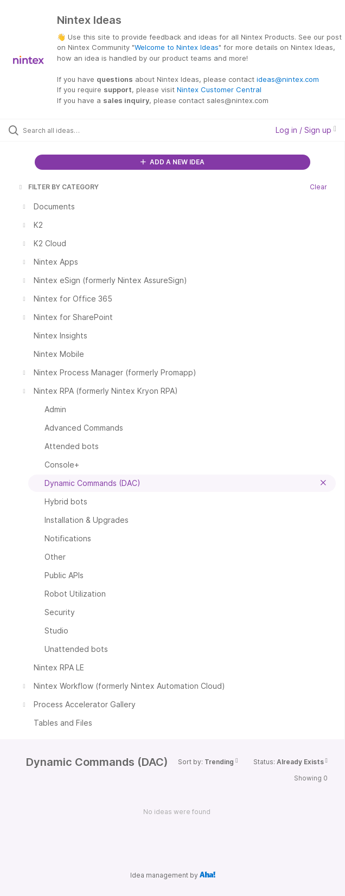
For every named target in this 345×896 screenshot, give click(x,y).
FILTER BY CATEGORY (58, 187)
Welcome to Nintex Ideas (177, 47)
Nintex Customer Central (219, 89)
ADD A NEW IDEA (172, 162)
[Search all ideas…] (84, 130)
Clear (318, 187)
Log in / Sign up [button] (306, 130)
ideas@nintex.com (288, 79)
